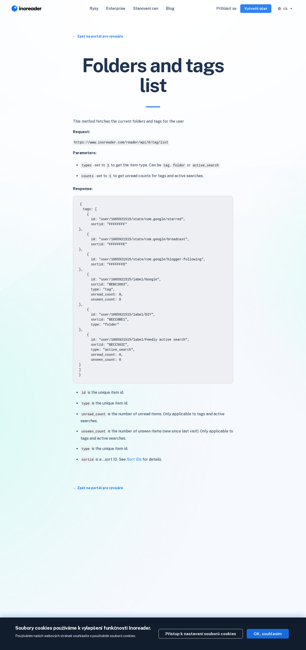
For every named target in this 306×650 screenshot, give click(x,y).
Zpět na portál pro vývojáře (100, 36)
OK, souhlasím (268, 633)
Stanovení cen (145, 8)
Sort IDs (134, 459)
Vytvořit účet (255, 8)
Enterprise (115, 8)
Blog (170, 8)
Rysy (94, 8)
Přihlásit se (226, 8)
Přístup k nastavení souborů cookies (200, 633)
